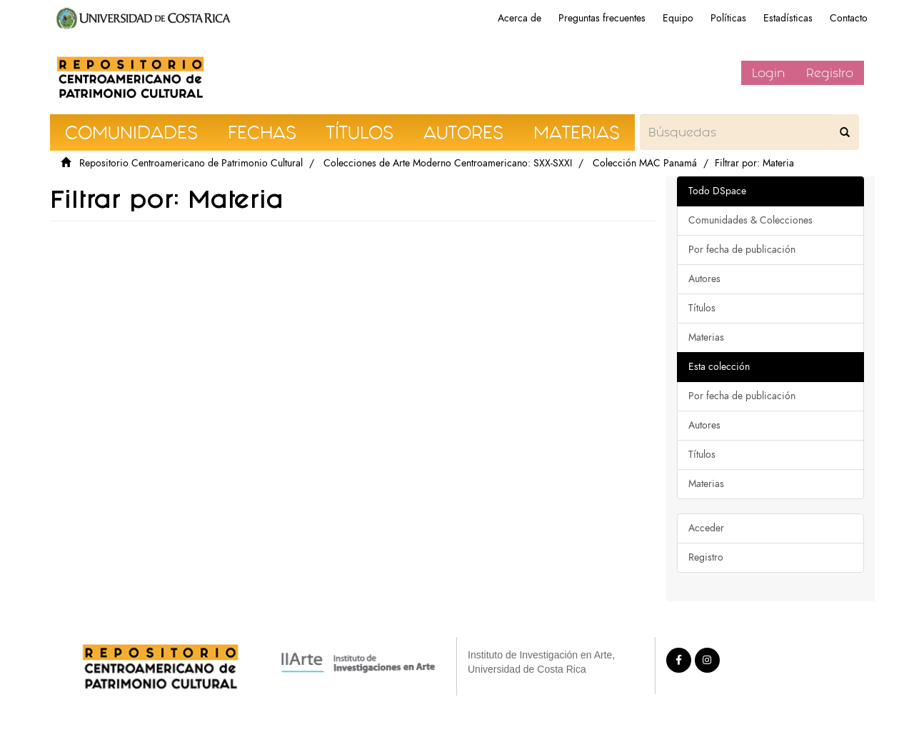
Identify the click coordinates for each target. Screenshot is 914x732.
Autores (704, 279)
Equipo (678, 18)
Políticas (728, 18)
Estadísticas (788, 18)
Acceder (706, 528)
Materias (706, 337)
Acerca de (519, 18)
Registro (829, 73)
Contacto (849, 18)
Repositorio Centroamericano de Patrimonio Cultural (191, 163)
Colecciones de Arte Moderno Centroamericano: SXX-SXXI (447, 163)
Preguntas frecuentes (602, 18)
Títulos (701, 308)
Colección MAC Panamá (645, 163)
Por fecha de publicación (741, 249)
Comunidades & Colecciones (750, 220)
